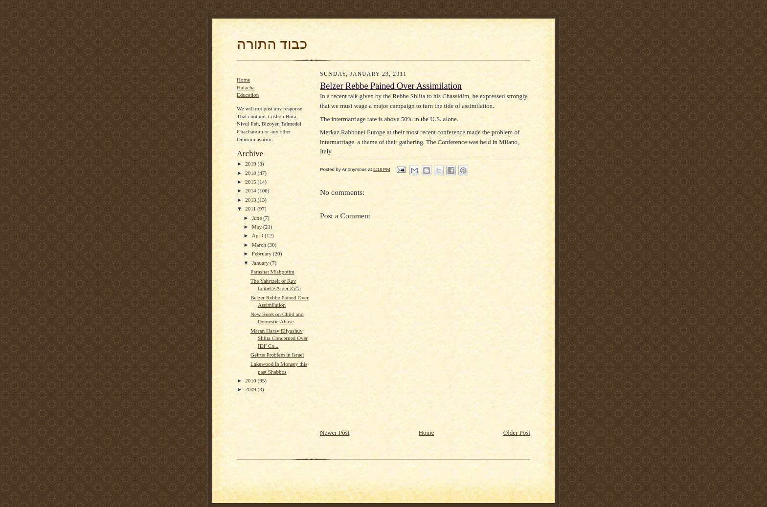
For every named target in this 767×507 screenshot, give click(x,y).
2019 (251, 164)
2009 (251, 389)
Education (248, 95)
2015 (251, 182)
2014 (251, 190)
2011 (251, 208)
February (262, 253)
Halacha (246, 87)
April (258, 235)
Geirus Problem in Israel (277, 355)
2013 (251, 200)
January (261, 263)
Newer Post (334, 432)
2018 (251, 173)
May (257, 227)
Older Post (516, 432)
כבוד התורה (272, 44)
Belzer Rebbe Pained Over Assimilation (391, 86)
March (260, 245)
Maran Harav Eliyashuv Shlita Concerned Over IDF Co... (279, 338)
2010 (251, 380)
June (257, 218)
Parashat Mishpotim (272, 272)
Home (243, 80)
